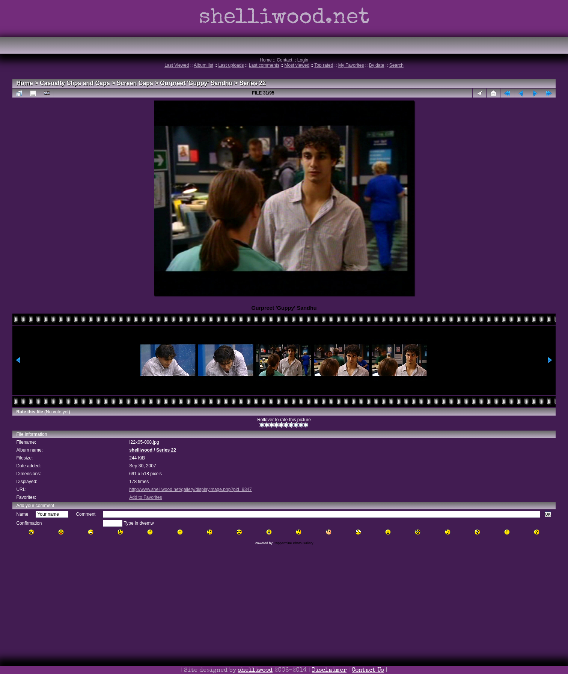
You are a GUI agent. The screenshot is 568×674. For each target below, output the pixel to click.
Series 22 (253, 83)
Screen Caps (135, 83)
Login (302, 60)
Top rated (323, 65)
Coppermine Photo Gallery (293, 543)
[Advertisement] (284, 619)
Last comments (264, 65)
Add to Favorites (145, 497)
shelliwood (140, 450)
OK (548, 514)
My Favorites (351, 65)
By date (376, 65)
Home (266, 60)
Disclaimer (329, 671)
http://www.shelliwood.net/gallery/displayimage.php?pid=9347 (190, 489)
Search (396, 65)
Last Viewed (176, 65)
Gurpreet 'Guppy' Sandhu (196, 83)
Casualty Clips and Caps (75, 83)
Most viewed (297, 65)
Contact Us (368, 671)
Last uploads (231, 65)
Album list (203, 65)
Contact (284, 60)
